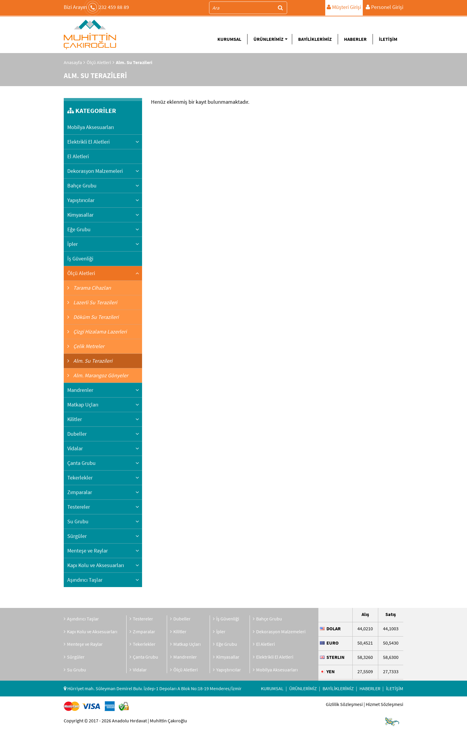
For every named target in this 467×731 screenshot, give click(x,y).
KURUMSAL (229, 39)
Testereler (78, 506)
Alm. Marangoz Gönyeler (100, 375)
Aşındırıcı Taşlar (84, 579)
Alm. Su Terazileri (92, 360)
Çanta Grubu (81, 463)
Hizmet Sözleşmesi (384, 704)
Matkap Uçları (82, 404)
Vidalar (75, 448)
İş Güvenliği (80, 258)
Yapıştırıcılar (80, 200)
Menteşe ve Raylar (87, 550)
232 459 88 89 (96, 7)
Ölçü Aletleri (99, 62)
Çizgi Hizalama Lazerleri (99, 331)
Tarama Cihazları (91, 287)
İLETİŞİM (388, 39)
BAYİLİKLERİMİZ (315, 39)
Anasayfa (73, 62)
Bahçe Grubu (81, 185)
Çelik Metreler (88, 346)
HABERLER (355, 39)
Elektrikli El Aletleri (88, 141)
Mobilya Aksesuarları (90, 127)
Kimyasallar (80, 214)
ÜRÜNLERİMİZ (270, 39)
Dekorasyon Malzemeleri (95, 170)
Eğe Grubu (79, 229)
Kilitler (74, 419)
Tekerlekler (80, 477)
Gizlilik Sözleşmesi (344, 704)
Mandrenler (80, 390)
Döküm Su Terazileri (95, 316)
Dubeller (77, 433)
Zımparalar (79, 492)
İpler (72, 243)
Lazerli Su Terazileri (94, 302)
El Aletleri (78, 156)
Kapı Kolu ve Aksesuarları (95, 565)
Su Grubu (77, 521)
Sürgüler (77, 536)
